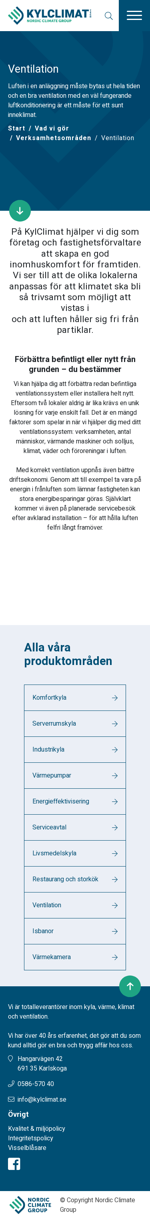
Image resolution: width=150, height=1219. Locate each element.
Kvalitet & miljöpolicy (36, 1129)
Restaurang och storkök (65, 879)
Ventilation (46, 905)
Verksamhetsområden (53, 138)
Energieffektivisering (60, 801)
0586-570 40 (36, 1084)
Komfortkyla (49, 698)
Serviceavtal (49, 827)
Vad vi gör (52, 128)
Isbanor (43, 931)
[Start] (16, 128)
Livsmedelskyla (54, 853)
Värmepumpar (51, 775)
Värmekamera (51, 957)
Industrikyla (48, 749)
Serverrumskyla (54, 723)
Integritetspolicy (30, 1138)
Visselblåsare (27, 1148)
